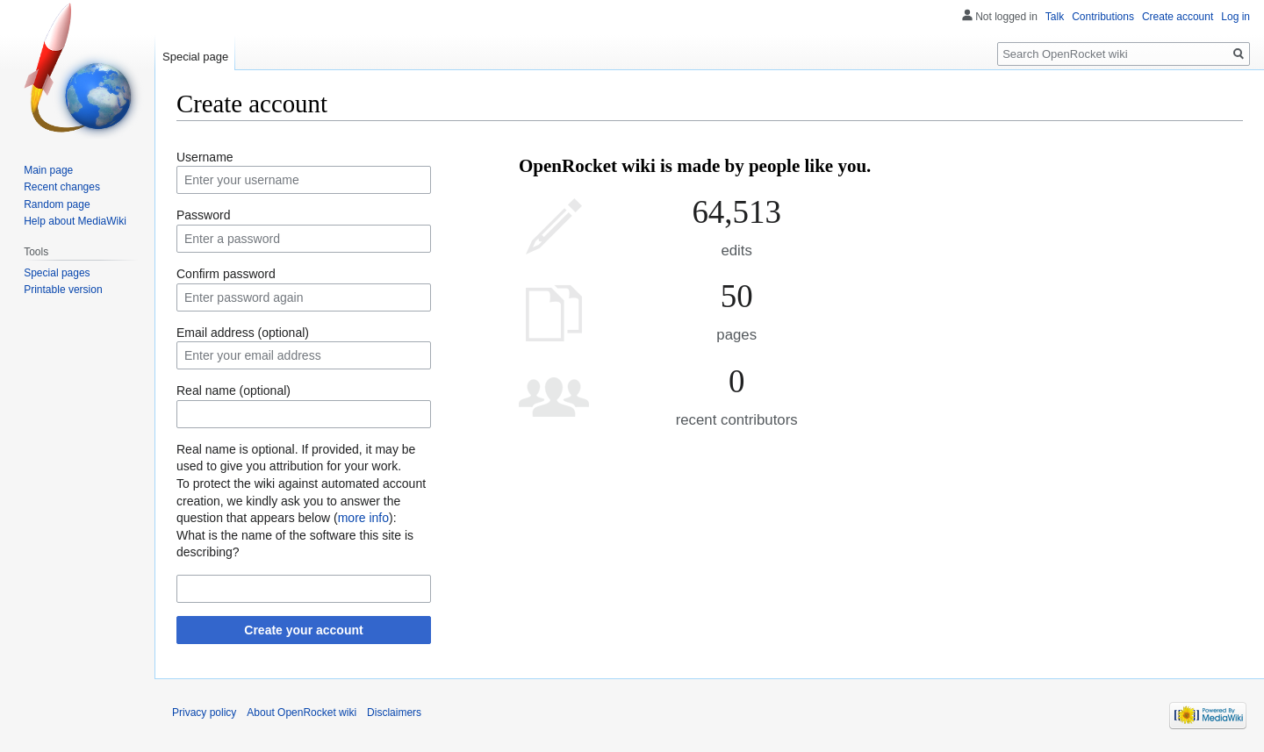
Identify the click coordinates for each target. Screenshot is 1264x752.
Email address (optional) (242, 333)
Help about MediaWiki (75, 221)
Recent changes (62, 187)
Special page (195, 56)
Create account (1177, 17)
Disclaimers (394, 712)
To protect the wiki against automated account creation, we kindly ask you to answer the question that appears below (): (301, 500)
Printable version (63, 289)
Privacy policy (204, 712)
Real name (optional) (233, 390)
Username (204, 157)
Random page (57, 204)
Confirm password (226, 274)
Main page (48, 170)
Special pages (57, 273)
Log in (1235, 17)
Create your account (303, 630)
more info (363, 518)
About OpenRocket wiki (301, 712)
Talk (1054, 17)
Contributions (1103, 17)
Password (203, 215)
